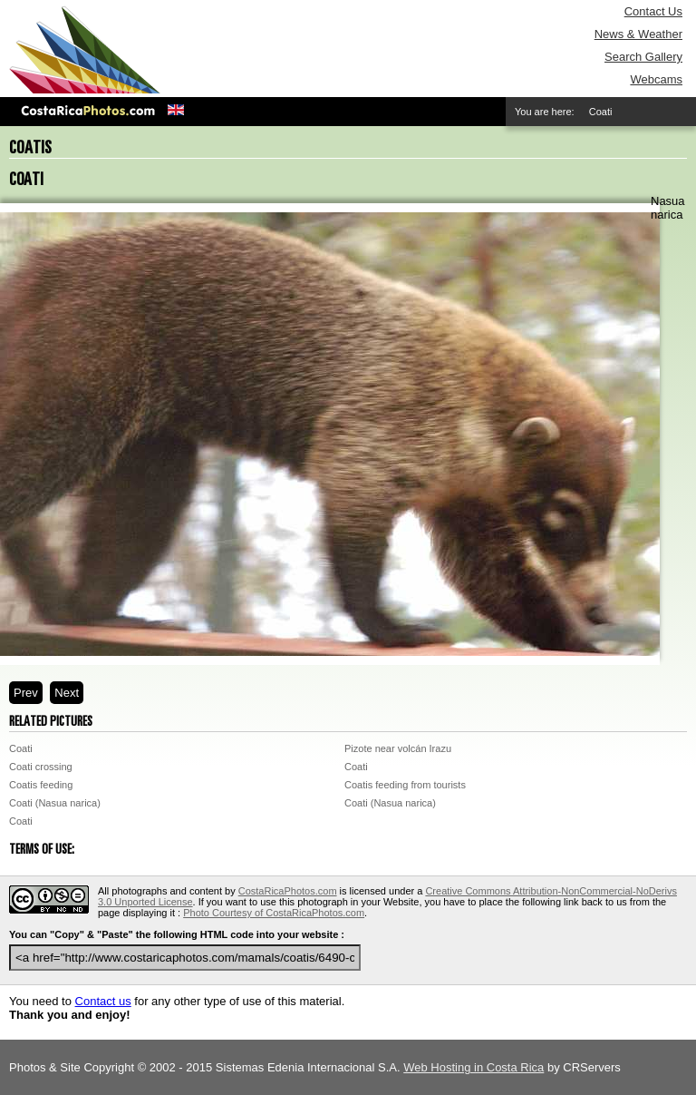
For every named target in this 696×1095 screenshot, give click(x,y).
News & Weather (638, 34)
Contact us (103, 1001)
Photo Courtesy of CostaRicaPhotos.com (273, 912)
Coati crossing (40, 766)
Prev (26, 692)
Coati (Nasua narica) (55, 802)
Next (66, 692)
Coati (21, 748)
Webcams (656, 79)
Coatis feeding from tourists (405, 784)
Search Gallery (643, 57)
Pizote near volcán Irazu (397, 748)
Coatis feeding (40, 784)
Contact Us (653, 11)
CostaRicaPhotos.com (287, 890)
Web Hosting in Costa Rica (473, 1067)
